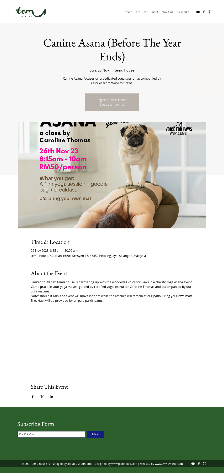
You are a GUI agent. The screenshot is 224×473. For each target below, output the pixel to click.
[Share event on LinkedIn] (51, 396)
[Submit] (95, 434)
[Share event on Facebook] (32, 396)
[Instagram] (209, 12)
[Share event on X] (42, 396)
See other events (112, 104)
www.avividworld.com (169, 464)
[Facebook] (204, 12)
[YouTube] (198, 12)
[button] (167, 12)
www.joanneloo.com (124, 464)
